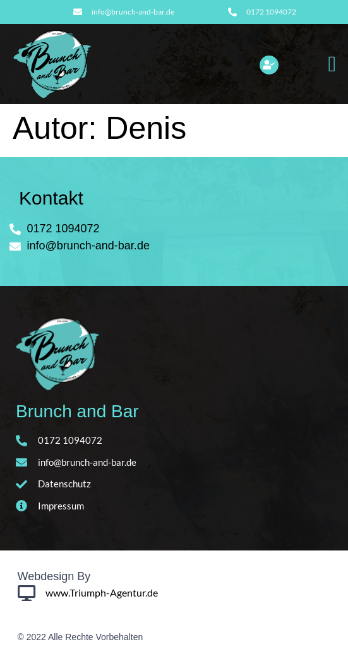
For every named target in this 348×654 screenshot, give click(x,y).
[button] (332, 64)
